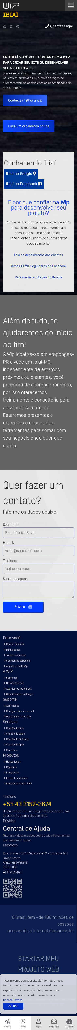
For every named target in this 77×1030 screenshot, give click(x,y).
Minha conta (12, 649)
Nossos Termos (12, 1000)
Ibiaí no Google (21, 173)
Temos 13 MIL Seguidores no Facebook (39, 266)
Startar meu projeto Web (38, 964)
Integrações (12, 772)
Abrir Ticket (11, 705)
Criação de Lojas (14, 733)
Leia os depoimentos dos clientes (38, 255)
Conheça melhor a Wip (25, 100)
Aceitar (13, 1006)
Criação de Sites (14, 728)
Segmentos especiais (17, 660)
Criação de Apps (14, 744)
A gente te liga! (59, 26)
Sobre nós (10, 677)
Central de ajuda (14, 644)
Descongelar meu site (17, 716)
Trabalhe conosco (15, 655)
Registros (10, 767)
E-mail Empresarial (16, 778)
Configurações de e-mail (19, 711)
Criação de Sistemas (16, 739)
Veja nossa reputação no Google (38, 277)
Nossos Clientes (14, 683)
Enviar (23, 606)
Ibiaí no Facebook (24, 184)
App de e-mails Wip (16, 666)
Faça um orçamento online (28, 126)
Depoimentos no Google (18, 694)
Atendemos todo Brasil (18, 688)
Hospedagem (12, 761)
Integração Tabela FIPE (18, 783)
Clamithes (10, 750)
